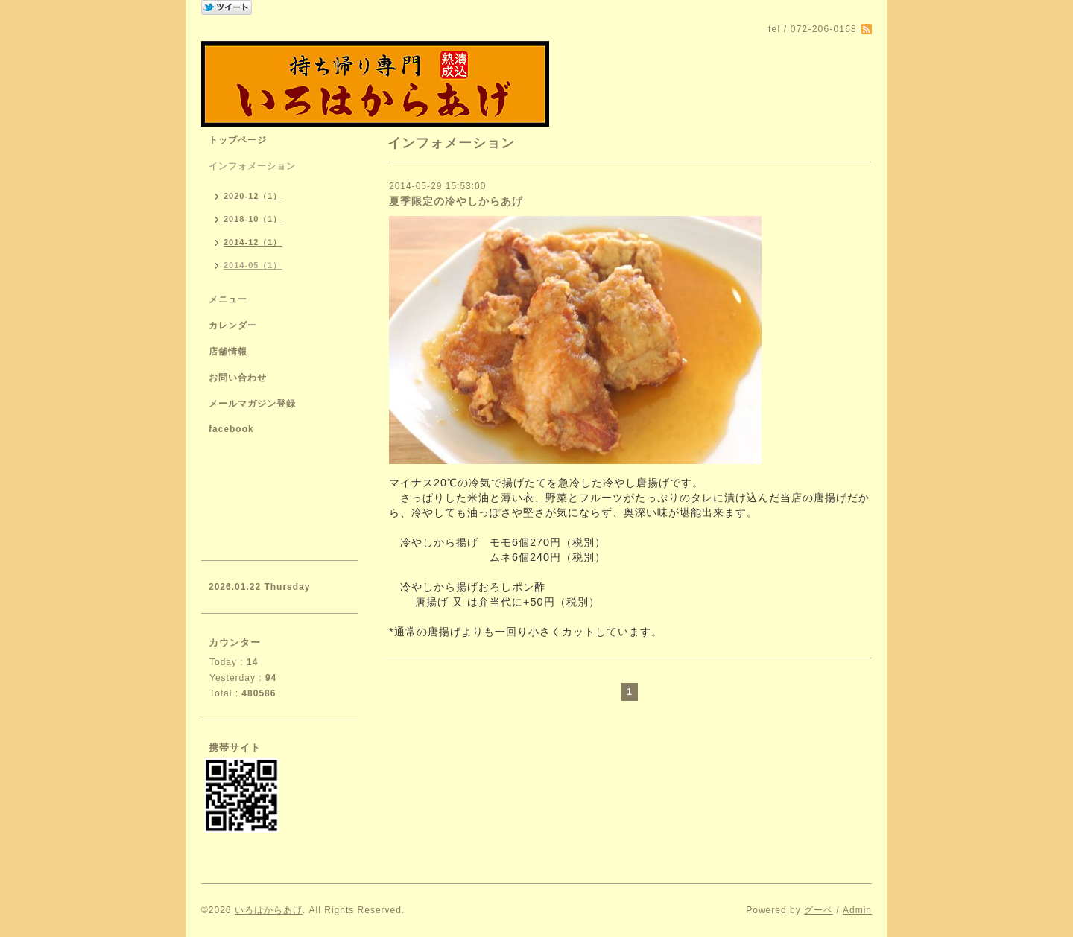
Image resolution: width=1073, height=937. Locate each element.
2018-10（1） (253, 219)
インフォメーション (252, 166)
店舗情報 (228, 351)
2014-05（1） (253, 265)
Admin (857, 910)
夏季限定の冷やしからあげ (456, 201)
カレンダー (233, 325)
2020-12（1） (253, 195)
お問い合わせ (238, 377)
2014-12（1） (253, 242)
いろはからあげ (269, 910)
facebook (231, 429)
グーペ (818, 910)
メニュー (228, 299)
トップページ (238, 140)
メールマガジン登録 (252, 403)
